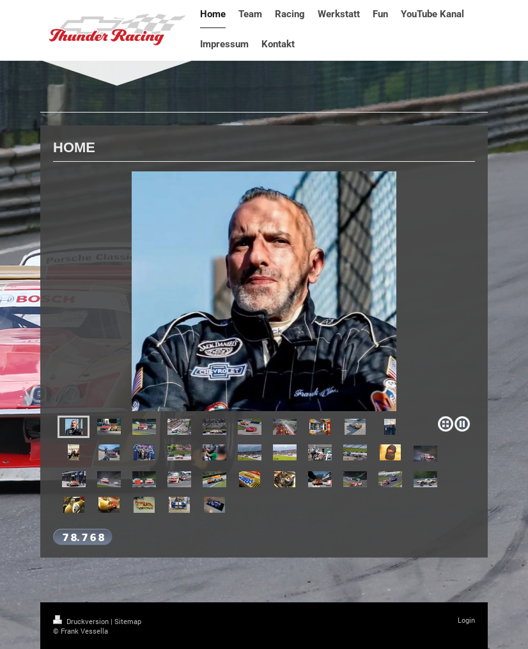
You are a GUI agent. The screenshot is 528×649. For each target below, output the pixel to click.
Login (466, 620)
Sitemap (127, 621)
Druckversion (82, 621)
